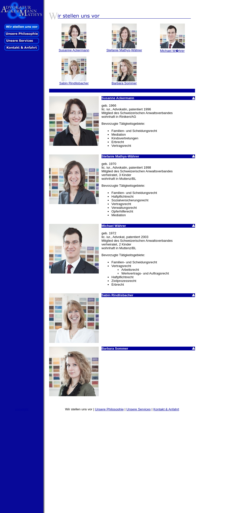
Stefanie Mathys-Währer (124, 50)
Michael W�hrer (172, 51)
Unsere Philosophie (109, 409)
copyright (21, 409)
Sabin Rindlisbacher (74, 83)
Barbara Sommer (124, 83)
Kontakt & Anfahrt (166, 409)
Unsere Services (138, 409)
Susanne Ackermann (74, 50)
